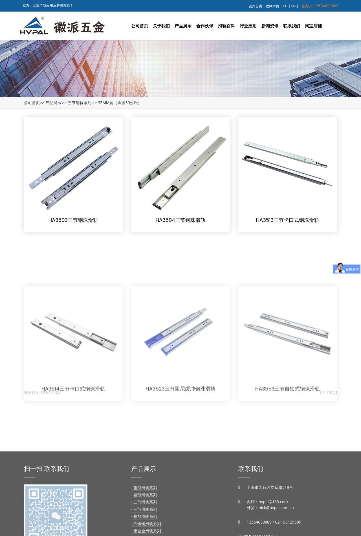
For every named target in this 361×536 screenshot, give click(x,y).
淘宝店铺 (313, 26)
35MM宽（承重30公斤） (120, 102)
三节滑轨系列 (79, 102)
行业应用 (248, 26)
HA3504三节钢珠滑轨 (180, 220)
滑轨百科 (226, 26)
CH (285, 6)
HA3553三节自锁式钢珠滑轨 (287, 415)
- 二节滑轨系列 (144, 531)
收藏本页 (272, 6)
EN (293, 6)
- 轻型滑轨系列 (144, 524)
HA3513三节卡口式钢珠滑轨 (288, 220)
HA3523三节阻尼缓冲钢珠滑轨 (180, 415)
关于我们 (161, 26)
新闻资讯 (269, 26)
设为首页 (255, 6)
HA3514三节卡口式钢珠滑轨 (73, 415)
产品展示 (183, 26)
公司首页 (139, 26)
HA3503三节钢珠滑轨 (73, 220)
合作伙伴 (204, 26)
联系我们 (291, 26)
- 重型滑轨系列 (144, 517)
